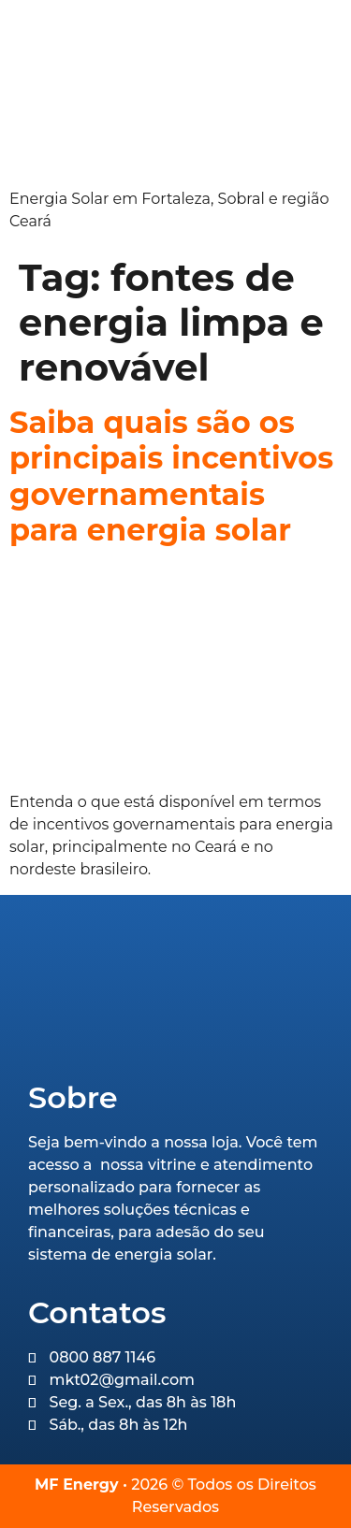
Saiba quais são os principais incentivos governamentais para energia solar (171, 476)
